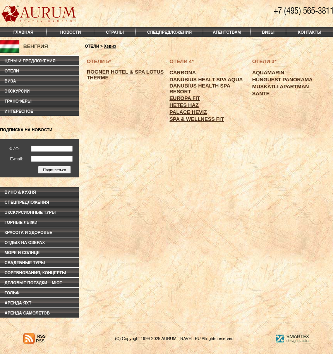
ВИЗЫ (268, 32)
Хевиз (110, 46)
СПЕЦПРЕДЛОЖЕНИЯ (169, 32)
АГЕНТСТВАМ (227, 32)
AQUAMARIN (268, 73)
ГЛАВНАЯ (23, 32)
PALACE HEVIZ (188, 112)
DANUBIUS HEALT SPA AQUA (206, 79)
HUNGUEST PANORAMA (282, 79)
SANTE (260, 93)
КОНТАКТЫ (309, 32)
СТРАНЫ (115, 32)
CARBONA (183, 73)
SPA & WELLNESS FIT (197, 119)
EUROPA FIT (185, 98)
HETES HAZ (184, 105)
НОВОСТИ (70, 32)
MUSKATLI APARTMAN (280, 86)
